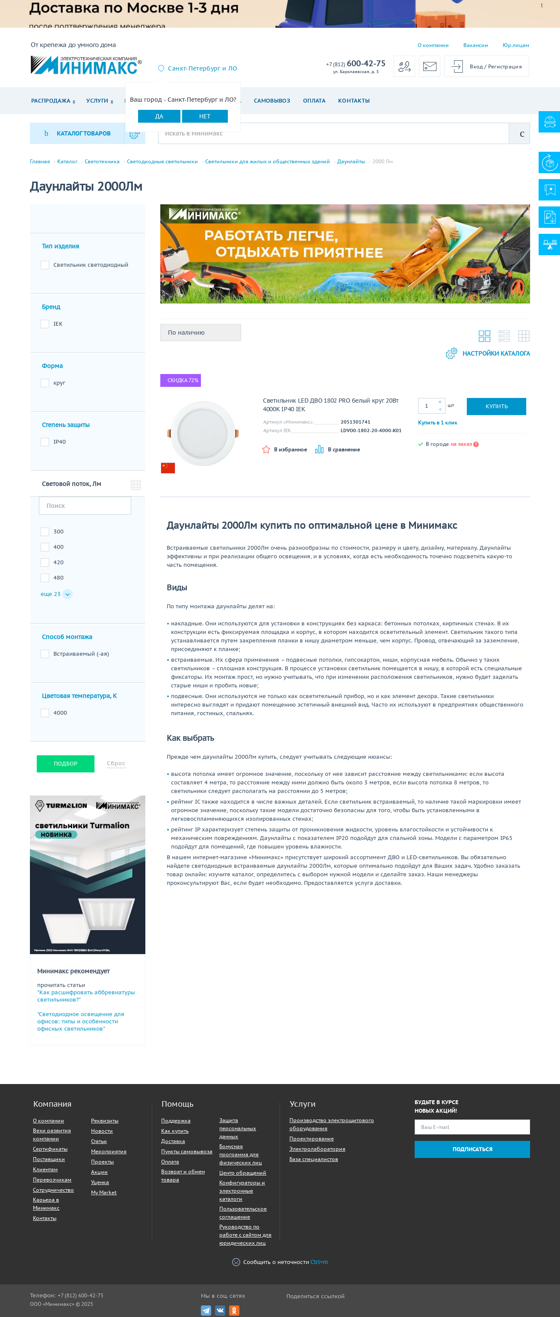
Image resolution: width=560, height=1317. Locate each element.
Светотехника (102, 162)
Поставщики (49, 1159)
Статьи (99, 1141)
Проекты (102, 1161)
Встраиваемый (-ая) (81, 653)
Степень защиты (66, 425)
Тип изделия (60, 246)
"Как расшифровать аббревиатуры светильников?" (86, 996)
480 (58, 577)
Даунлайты (351, 162)
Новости (102, 1131)
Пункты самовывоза (186, 1151)
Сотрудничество (53, 1190)
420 (58, 562)
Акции (99, 1172)
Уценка (100, 1182)
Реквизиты (104, 1120)
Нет (205, 116)
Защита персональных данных (237, 1128)
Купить (497, 406)
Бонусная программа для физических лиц (240, 1154)
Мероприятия (109, 1151)
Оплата (314, 100)
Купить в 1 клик (437, 422)
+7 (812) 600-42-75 (80, 1295)
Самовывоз (272, 100)
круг (59, 382)
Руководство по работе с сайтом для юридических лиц (245, 1234)
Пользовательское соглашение (243, 1212)
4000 (60, 712)
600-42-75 (356, 63)
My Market (104, 1192)
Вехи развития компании (52, 1134)
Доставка (173, 1141)
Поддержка (176, 1120)
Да (159, 116)
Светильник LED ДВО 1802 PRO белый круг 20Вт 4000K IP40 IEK (330, 405)
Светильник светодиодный (90, 264)
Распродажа (50, 100)
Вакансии (475, 45)
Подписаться (472, 1149)
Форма (52, 366)
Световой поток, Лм (71, 484)
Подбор (65, 763)
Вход (476, 66)
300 (58, 531)
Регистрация (505, 66)
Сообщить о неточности (280, 1262)
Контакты (354, 100)
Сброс (116, 763)
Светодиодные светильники (162, 162)
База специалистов (313, 1159)
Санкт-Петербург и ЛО (202, 68)
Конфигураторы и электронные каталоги (242, 1190)
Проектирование (311, 1138)
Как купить (175, 1131)
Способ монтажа (67, 637)
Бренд (51, 307)
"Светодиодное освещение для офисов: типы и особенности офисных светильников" (80, 1021)
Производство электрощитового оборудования (331, 1124)
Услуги (97, 100)
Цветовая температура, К (79, 696)
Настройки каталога (488, 353)
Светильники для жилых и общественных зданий (267, 162)
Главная (40, 162)
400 (58, 547)
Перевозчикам (52, 1179)
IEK (58, 323)
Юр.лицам (516, 45)
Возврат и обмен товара (183, 1175)
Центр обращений (242, 1173)
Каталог (67, 162)
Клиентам (45, 1169)
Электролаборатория (317, 1149)
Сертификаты (50, 1149)
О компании (433, 45)
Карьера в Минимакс (46, 1203)
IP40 (59, 441)
